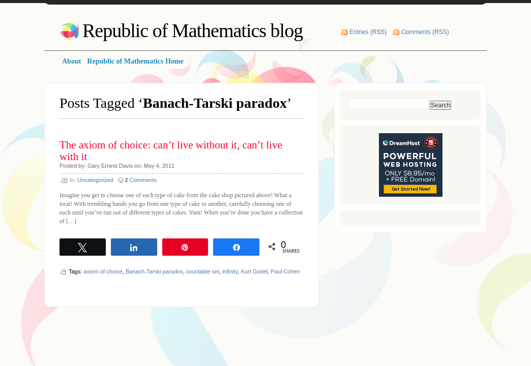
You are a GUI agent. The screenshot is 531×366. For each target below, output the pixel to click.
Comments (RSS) (425, 32)
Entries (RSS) (368, 32)
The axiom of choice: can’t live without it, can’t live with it (171, 151)
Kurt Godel (254, 271)
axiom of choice (102, 271)
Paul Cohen (285, 271)
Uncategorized (95, 180)
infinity (230, 271)
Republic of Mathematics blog (192, 30)
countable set (202, 271)
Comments (141, 180)
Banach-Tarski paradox (154, 271)
